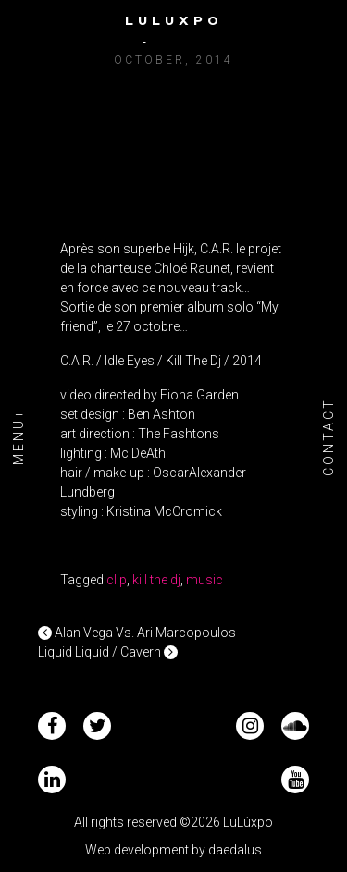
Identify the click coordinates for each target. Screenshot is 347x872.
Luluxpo (174, 20)
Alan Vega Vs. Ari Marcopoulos (137, 632)
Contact (328, 436)
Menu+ (18, 436)
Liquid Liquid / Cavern (108, 652)
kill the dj (156, 579)
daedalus (235, 849)
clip (116, 579)
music (204, 579)
